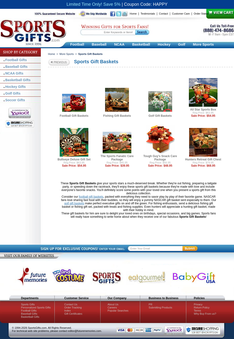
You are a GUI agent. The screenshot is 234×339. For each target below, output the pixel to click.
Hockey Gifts (15, 87)
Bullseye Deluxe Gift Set (74, 159)
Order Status (201, 13)
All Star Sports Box (203, 109)
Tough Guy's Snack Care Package (160, 157)
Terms (197, 310)
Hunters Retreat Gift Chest (203, 159)
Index (67, 310)
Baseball (99, 44)
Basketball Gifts (18, 80)
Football (77, 44)
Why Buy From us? (205, 313)
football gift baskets (91, 196)
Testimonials (148, 13)
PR (150, 304)
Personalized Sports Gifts (36, 307)
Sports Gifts (28, 304)
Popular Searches (117, 310)
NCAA (119, 44)
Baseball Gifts (16, 67)
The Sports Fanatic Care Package (117, 157)
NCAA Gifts (14, 73)
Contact (163, 13)
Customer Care (181, 13)
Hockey (164, 44)
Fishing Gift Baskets (117, 115)
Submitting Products (160, 307)
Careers (112, 307)
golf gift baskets (74, 203)
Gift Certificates (73, 313)
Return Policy (201, 307)
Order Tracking (73, 307)
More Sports (203, 44)
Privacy (198, 304)
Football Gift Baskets (74, 115)
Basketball (141, 44)
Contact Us (70, 304)
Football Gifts (16, 60)
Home (133, 13)
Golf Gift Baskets (160, 115)
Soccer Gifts (15, 100)
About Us (112, 304)
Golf (181, 44)
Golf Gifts (13, 93)
